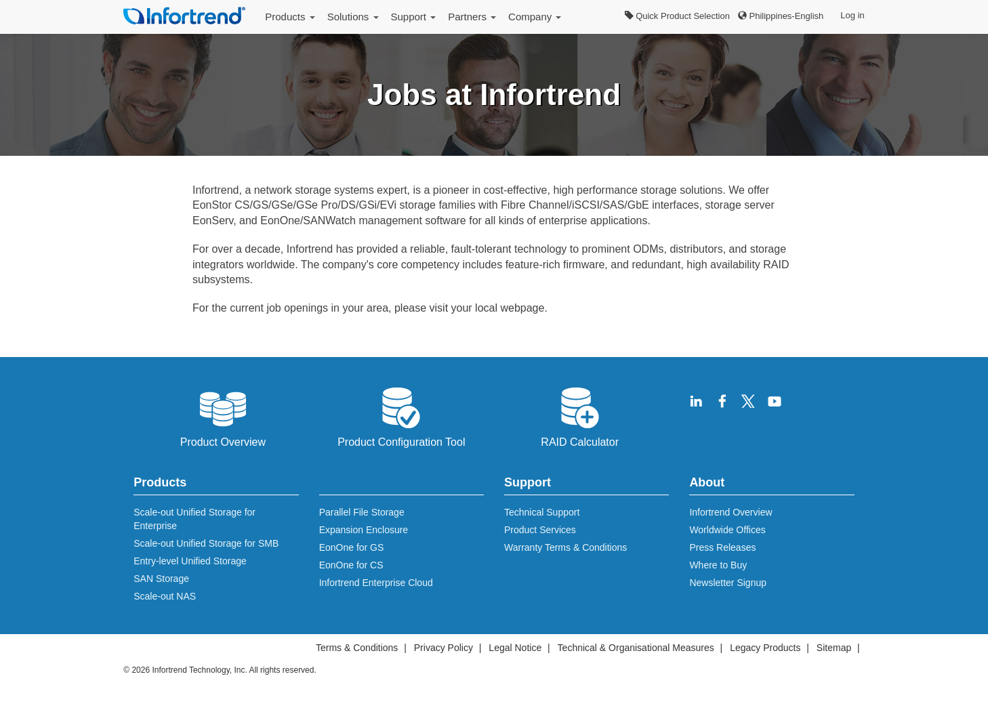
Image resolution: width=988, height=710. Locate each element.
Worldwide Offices (727, 529)
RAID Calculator (580, 416)
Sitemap (834, 647)
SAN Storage (161, 578)
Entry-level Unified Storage (190, 561)
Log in (852, 15)
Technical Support (541, 512)
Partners (472, 16)
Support (413, 16)
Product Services (540, 529)
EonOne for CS (351, 565)
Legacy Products (765, 647)
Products (289, 16)
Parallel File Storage (362, 512)
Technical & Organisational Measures (636, 647)
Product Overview (223, 416)
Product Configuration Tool (401, 416)
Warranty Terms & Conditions (565, 547)
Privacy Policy (443, 647)
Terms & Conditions (357, 647)
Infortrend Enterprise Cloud (376, 582)
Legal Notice (515, 647)
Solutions (353, 16)
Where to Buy (718, 565)
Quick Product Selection (677, 16)
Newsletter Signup (727, 582)
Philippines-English (780, 16)
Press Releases (722, 547)
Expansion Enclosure (364, 529)
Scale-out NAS (164, 596)
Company (534, 16)
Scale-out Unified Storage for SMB (206, 543)
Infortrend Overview (730, 512)
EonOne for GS (351, 547)
